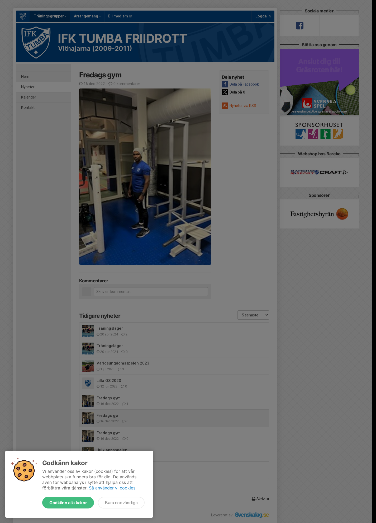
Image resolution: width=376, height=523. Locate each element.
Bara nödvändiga (121, 502)
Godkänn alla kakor (68, 502)
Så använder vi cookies (112, 488)
